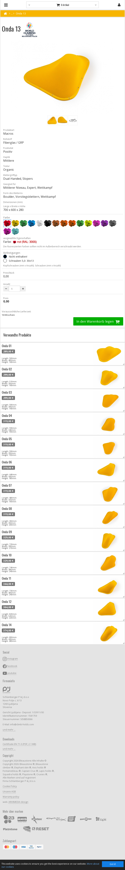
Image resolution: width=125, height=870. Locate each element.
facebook (12, 666)
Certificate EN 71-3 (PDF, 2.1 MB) (19, 744)
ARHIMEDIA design (18, 801)
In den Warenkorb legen (98, 321)
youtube (11, 673)
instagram (12, 658)
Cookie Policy (10, 786)
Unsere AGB (9, 791)
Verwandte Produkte (17, 335)
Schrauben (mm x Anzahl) (48, 265)
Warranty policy (11, 796)
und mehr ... (9, 729)
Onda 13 (21, 13)
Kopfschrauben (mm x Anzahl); (18, 265)
